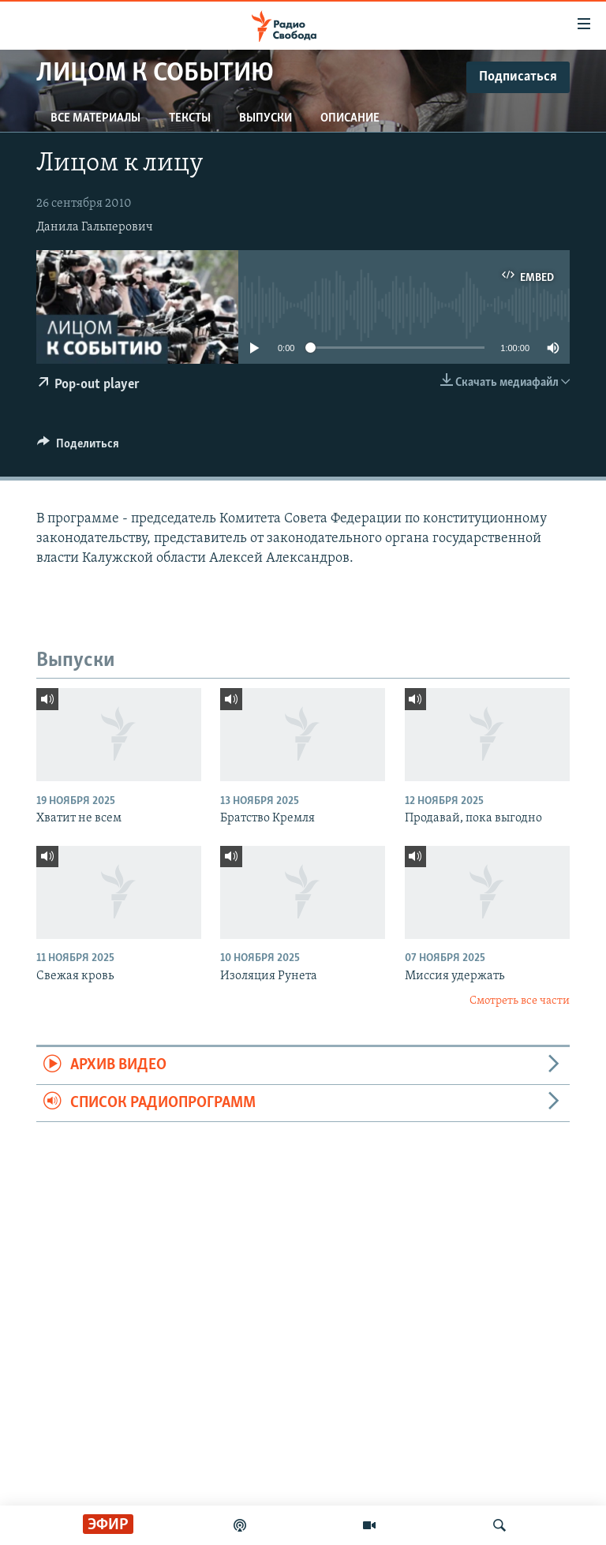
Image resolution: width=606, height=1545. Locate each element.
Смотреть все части (519, 1001)
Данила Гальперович (94, 227)
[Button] (78, 447)
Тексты (190, 118)
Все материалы (95, 118)
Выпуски (265, 118)
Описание (350, 118)
